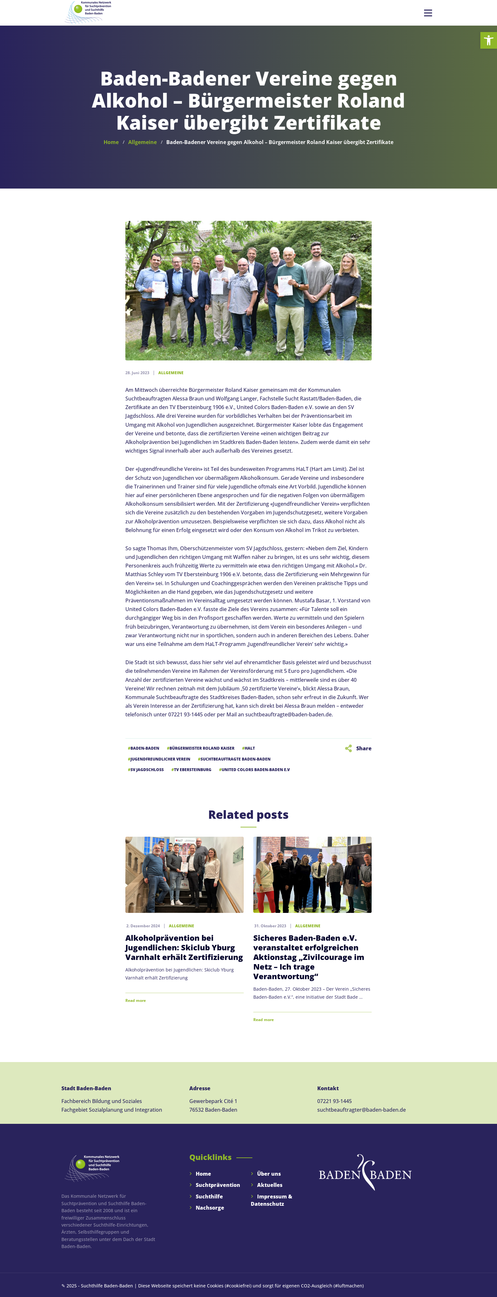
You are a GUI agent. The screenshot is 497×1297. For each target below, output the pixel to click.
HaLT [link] (250, 748)
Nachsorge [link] (210, 1207)
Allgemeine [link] (171, 372)
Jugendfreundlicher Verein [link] (160, 759)
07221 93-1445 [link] (334, 1101)
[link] (488, 40)
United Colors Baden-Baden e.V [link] (256, 769)
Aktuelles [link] (269, 1184)
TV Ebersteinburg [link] (192, 769)
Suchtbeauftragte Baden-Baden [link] (236, 759)
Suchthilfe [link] (209, 1196)
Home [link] (203, 1173)
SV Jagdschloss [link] (147, 769)
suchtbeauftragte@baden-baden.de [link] (288, 714)
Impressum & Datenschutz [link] (271, 1200)
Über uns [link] (269, 1173)
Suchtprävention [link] (218, 1184)
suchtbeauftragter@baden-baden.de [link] (361, 1109)
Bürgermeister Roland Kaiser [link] (202, 748)
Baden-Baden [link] (144, 748)
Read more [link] (135, 1000)
